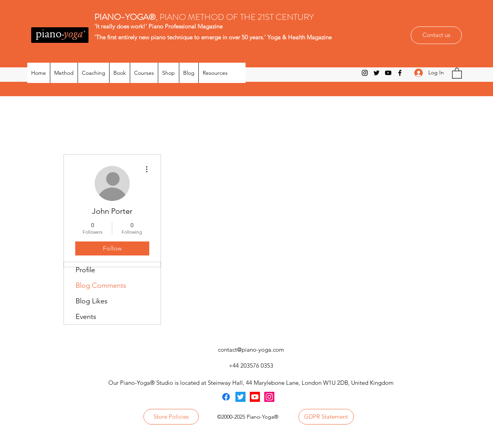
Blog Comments (101, 285)
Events (86, 316)
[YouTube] (388, 73)
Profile (85, 270)
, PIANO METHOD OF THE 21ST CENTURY (205, 17)
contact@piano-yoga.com (251, 349)
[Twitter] (376, 73)
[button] (457, 73)
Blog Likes (92, 301)
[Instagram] (365, 73)
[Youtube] (255, 397)
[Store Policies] (171, 416)
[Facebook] (400, 73)
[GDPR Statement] (326, 416)
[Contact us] (436, 35)
